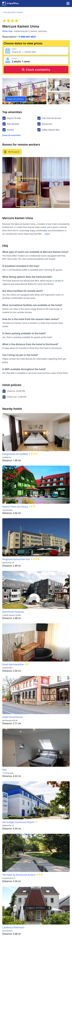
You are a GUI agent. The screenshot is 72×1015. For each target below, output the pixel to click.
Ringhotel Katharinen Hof (16, 559)
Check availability (36, 69)
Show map (7, 31)
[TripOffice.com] (10, 3)
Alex (4, 769)
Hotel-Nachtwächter (13, 664)
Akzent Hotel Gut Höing (15, 506)
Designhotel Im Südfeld (15, 454)
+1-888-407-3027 (26, 36)
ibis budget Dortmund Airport (18, 822)
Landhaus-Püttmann (13, 927)
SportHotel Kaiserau (13, 611)
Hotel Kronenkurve (12, 717)
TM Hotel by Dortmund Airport (18, 874)
